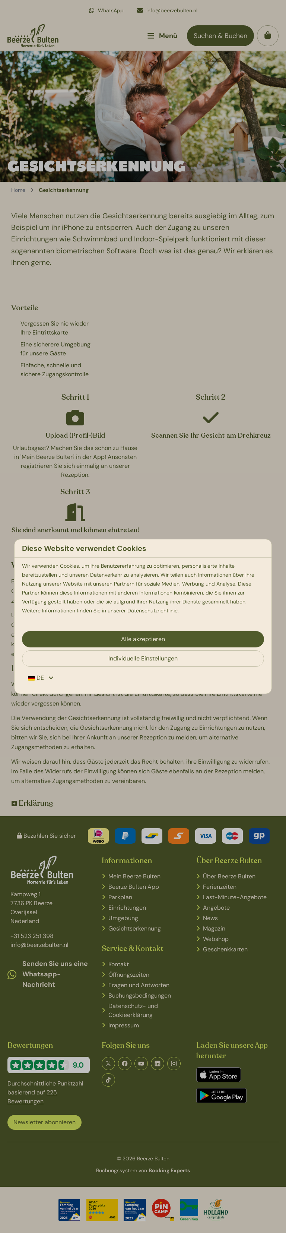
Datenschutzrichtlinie (152, 610)
